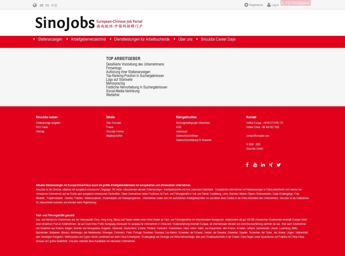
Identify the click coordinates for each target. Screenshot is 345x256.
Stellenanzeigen (55, 41)
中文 (58, 5)
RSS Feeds (42, 127)
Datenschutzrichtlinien (187, 136)
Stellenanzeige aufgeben (48, 123)
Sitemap (40, 131)
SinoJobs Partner (115, 131)
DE (45, 5)
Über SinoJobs (113, 123)
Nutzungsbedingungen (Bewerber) (193, 123)
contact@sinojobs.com (257, 136)
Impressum (181, 131)
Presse (109, 127)
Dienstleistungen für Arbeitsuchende (174, 41)
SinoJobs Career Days (272, 41)
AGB (178, 127)
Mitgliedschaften (114, 136)
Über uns (230, 41)
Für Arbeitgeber (293, 4)
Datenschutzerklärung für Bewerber (194, 140)
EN (51, 5)
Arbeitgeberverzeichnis (105, 41)
